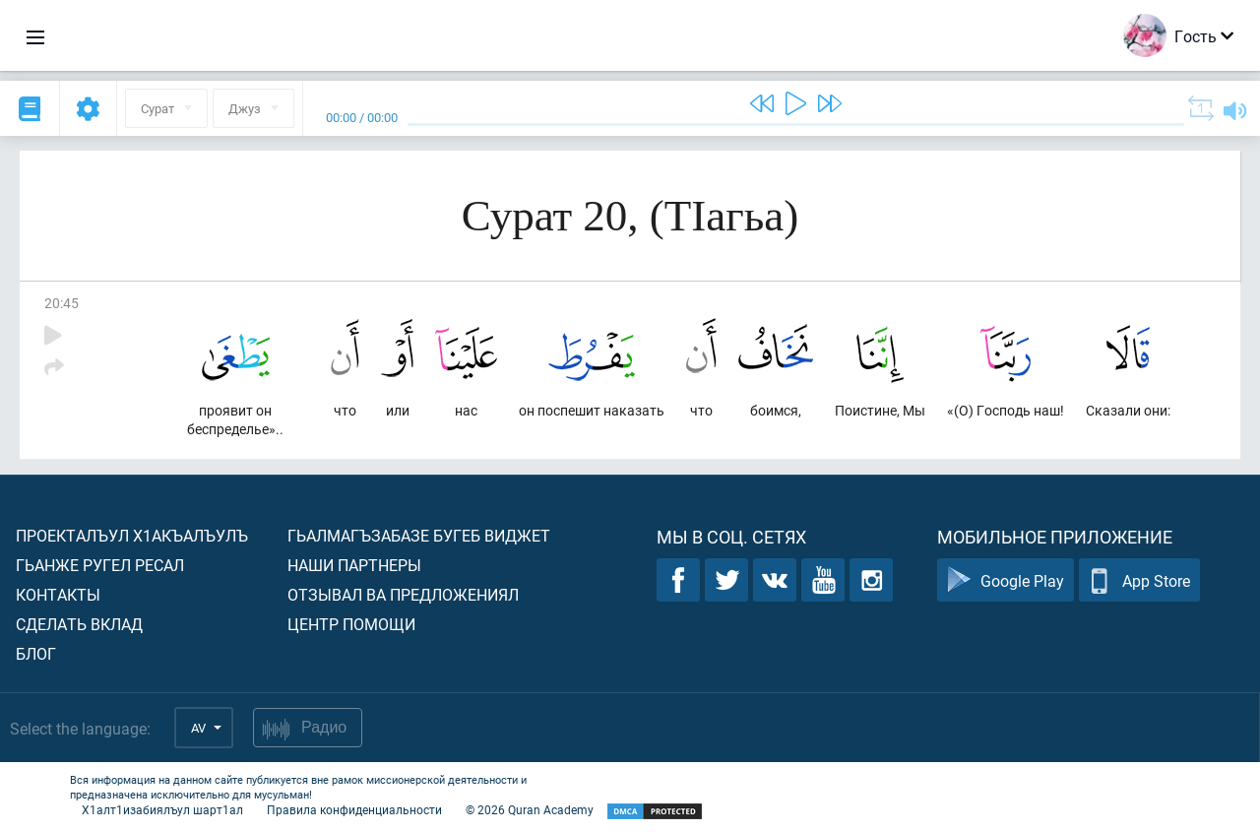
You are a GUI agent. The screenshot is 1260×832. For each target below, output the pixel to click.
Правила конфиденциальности (354, 809)
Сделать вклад (79, 623)
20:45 (61, 302)
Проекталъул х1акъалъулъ (132, 535)
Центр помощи (351, 623)
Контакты (58, 594)
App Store (1139, 580)
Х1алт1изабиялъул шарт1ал (162, 809)
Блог (36, 653)
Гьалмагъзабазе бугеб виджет (418, 535)
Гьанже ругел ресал (100, 564)
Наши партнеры (354, 564)
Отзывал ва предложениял (403, 594)
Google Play (1005, 580)
